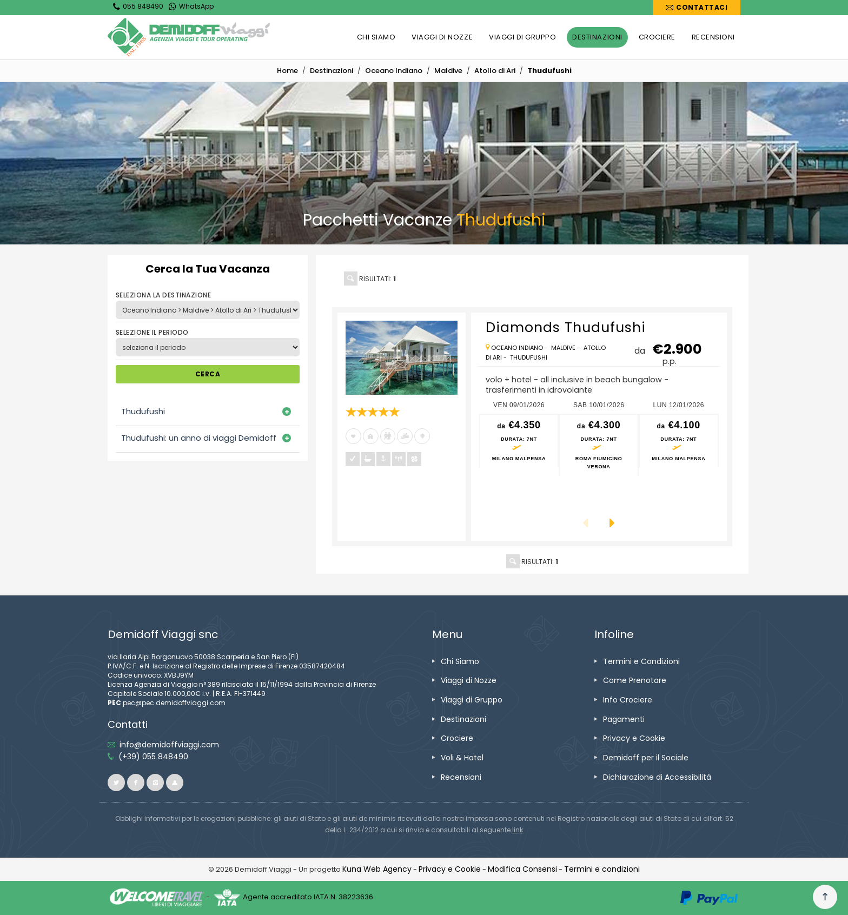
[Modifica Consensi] (522, 869)
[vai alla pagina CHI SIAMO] (376, 37)
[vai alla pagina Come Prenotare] (634, 680)
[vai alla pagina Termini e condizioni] (602, 869)
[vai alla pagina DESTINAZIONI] (597, 37)
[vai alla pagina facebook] (135, 782)
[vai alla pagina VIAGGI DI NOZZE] (442, 37)
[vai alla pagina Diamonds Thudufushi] (402, 358)
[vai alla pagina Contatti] (696, 7)
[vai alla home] (287, 70)
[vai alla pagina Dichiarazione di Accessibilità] (657, 777)
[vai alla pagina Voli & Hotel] (462, 757)
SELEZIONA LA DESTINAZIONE (163, 295)
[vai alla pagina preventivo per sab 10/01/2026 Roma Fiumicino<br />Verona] (599, 445)
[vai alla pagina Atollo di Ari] (494, 70)
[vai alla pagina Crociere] (457, 738)
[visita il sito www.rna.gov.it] (518, 830)
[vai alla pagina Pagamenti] (624, 719)
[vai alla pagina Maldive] (448, 70)
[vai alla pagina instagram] (155, 782)
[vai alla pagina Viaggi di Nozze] (468, 680)
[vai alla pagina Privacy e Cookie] (634, 738)
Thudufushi (143, 411)
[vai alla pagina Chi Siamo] (460, 661)
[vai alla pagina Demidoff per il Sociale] (645, 757)
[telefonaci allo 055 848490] (153, 756)
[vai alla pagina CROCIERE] (657, 37)
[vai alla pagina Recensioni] (461, 777)
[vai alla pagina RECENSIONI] (713, 37)
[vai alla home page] (189, 37)
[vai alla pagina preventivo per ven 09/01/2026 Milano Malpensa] (519, 441)
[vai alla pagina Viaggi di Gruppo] (471, 699)
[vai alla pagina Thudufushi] (528, 357)
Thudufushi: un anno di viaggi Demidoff (198, 437)
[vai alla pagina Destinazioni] (331, 70)
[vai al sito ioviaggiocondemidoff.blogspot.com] (174, 782)
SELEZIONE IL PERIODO (152, 332)
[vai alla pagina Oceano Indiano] (393, 70)
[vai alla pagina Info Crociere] (627, 699)
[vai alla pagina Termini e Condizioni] (641, 661)
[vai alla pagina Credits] (377, 869)
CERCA (207, 374)
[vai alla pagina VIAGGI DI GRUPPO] (522, 37)
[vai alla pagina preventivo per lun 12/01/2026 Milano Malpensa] (679, 441)
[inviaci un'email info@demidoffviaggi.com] (169, 744)
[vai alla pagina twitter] (116, 782)
